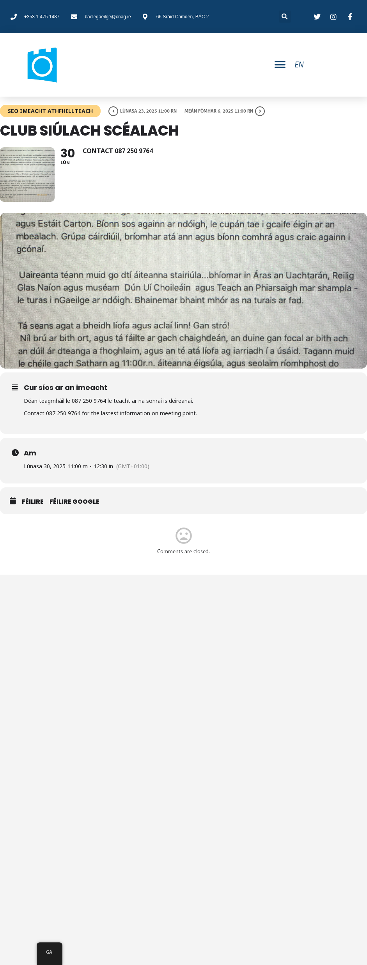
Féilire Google (74, 501)
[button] (280, 65)
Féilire (33, 501)
